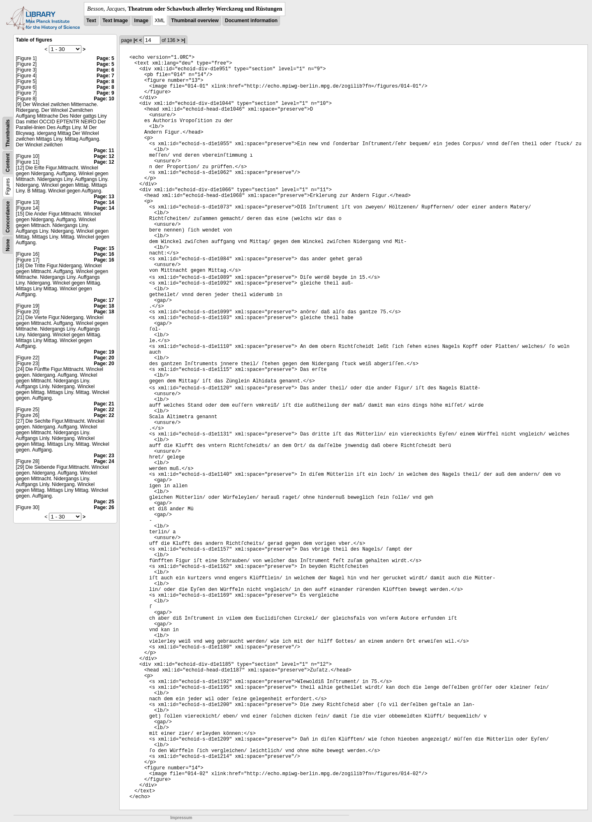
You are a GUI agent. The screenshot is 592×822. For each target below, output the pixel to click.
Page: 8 (105, 81)
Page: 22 (104, 409)
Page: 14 (104, 202)
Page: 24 (104, 461)
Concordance (8, 217)
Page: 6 (105, 70)
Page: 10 (104, 99)
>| (183, 40)
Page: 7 (105, 76)
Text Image (115, 20)
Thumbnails (8, 133)
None (8, 245)
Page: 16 (104, 254)
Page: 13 (104, 196)
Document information (251, 20)
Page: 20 (104, 358)
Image (141, 20)
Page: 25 (104, 502)
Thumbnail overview (194, 20)
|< (136, 40)
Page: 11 (104, 150)
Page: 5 (105, 58)
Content (8, 162)
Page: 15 (104, 248)
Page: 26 (104, 507)
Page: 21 (104, 404)
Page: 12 (104, 156)
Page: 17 (104, 300)
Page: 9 (105, 93)
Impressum (181, 817)
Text (91, 20)
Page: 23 (104, 455)
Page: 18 (104, 306)
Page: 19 (104, 352)
